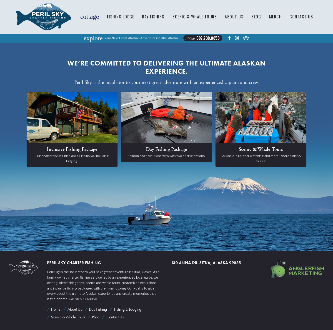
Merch (275, 17)
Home (55, 309)
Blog (256, 17)
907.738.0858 (202, 38)
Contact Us (301, 17)
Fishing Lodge (120, 17)
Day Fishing (153, 17)
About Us (234, 17)
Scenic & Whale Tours (195, 17)
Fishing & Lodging (127, 309)
